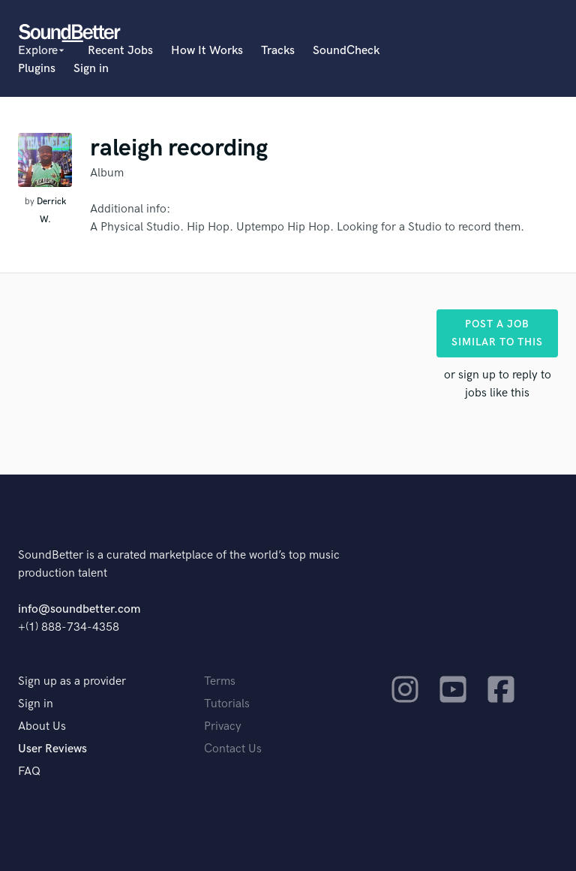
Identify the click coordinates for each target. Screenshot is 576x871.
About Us (42, 726)
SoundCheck (346, 51)
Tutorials (227, 704)
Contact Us (233, 749)
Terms (220, 681)
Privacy (223, 726)
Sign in (91, 69)
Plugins (37, 69)
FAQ (29, 771)
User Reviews (52, 749)
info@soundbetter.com (79, 609)
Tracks (278, 51)
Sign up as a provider (72, 681)
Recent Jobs (120, 51)
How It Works (207, 51)
